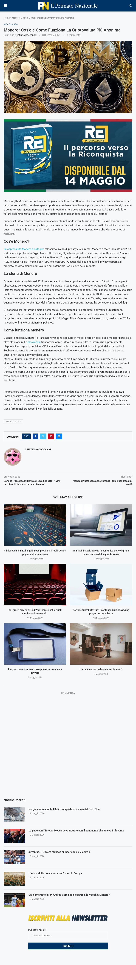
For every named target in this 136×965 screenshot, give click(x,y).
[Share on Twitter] (43, 436)
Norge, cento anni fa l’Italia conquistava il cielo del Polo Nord (67, 809)
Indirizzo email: (68, 933)
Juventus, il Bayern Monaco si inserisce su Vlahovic (61, 852)
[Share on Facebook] (35, 436)
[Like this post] (27, 436)
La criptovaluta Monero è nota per (24, 249)
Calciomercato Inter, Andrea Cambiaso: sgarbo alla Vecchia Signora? (72, 895)
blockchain (34, 342)
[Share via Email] (59, 436)
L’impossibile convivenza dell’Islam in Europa (57, 873)
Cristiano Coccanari (25, 35)
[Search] (130, 5)
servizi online (13, 422)
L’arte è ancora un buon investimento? (101, 669)
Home (7, 17)
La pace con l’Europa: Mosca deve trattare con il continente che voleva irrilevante (80, 830)
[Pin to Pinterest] (51, 436)
